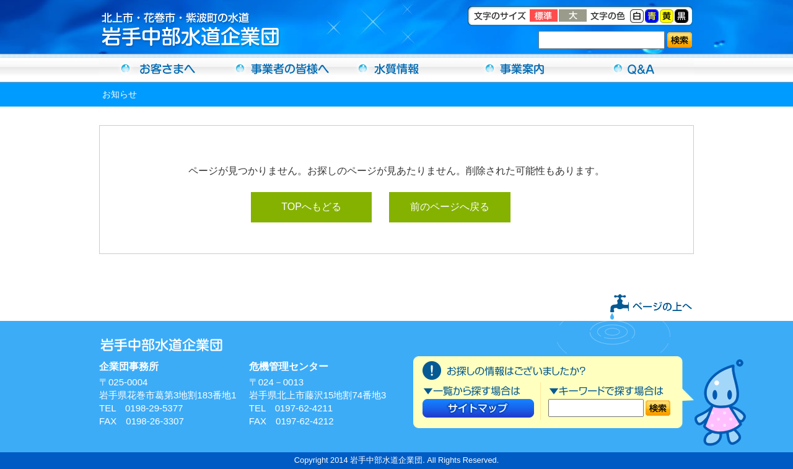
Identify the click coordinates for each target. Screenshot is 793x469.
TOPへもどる (311, 206)
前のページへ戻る (449, 206)
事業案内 (515, 68)
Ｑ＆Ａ (634, 68)
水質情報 (396, 68)
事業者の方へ (277, 68)
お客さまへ (158, 68)
